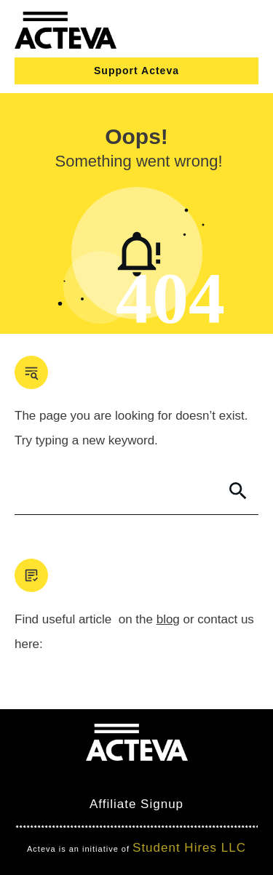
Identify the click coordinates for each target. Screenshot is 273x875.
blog (168, 619)
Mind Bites (63, 778)
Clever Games (150, 778)
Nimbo (221, 778)
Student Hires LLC (189, 848)
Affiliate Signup (136, 804)
